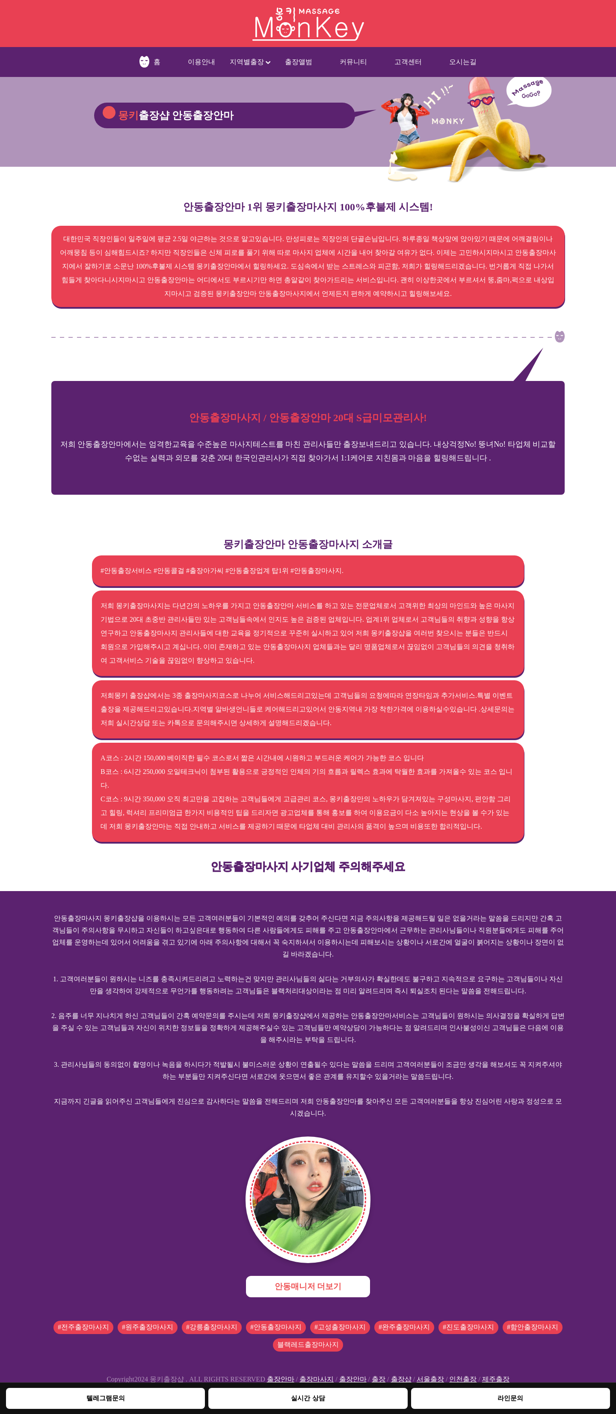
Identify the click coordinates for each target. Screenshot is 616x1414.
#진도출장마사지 (468, 1327)
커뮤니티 (353, 61)
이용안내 (201, 61)
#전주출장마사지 (83, 1327)
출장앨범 (298, 61)
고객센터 (408, 61)
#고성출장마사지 (340, 1327)
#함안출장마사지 (532, 1327)
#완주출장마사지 (404, 1327)
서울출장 (430, 1379)
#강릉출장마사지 (211, 1327)
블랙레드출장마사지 (308, 1344)
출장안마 (280, 1379)
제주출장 (495, 1379)
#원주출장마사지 (147, 1327)
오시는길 (463, 61)
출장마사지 (316, 1379)
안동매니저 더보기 (308, 1286)
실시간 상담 (308, 1398)
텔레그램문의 (105, 1398)
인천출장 (463, 1379)
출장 (378, 1379)
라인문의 (510, 1398)
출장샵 (401, 1379)
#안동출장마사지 (276, 1327)
